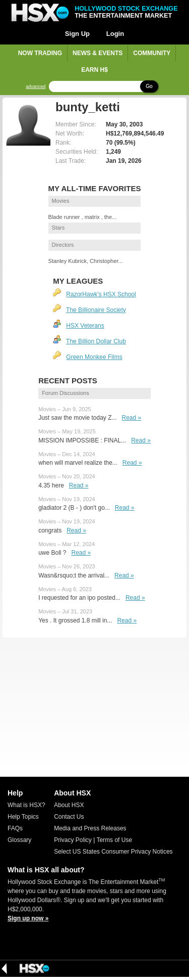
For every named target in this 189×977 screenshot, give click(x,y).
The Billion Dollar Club (96, 341)
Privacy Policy (73, 839)
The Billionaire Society (96, 310)
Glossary (19, 839)
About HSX (69, 805)
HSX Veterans (85, 325)
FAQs (15, 828)
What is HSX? (26, 805)
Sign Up (77, 33)
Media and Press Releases (90, 828)
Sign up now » (28, 918)
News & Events (97, 53)
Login (115, 33)
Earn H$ (94, 69)
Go (149, 86)
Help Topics (23, 816)
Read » (132, 417)
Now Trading (40, 53)
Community (151, 53)
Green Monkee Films (94, 357)
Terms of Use (114, 839)
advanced (35, 86)
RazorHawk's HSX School (101, 294)
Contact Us (69, 816)
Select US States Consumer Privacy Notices (113, 851)
